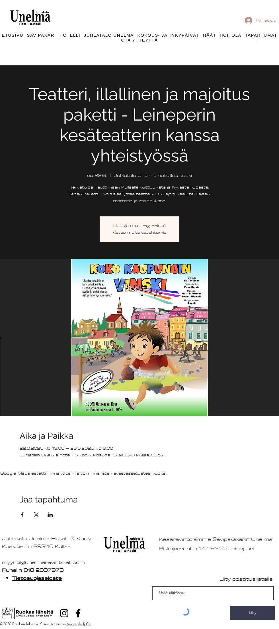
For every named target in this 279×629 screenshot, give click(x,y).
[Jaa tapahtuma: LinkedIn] (50, 514)
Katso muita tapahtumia (140, 232)
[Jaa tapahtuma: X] (36, 514)
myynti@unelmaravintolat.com (43, 562)
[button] (168, 35)
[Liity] (252, 613)
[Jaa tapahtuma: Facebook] (22, 514)
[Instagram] (64, 613)
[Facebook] (78, 613)
